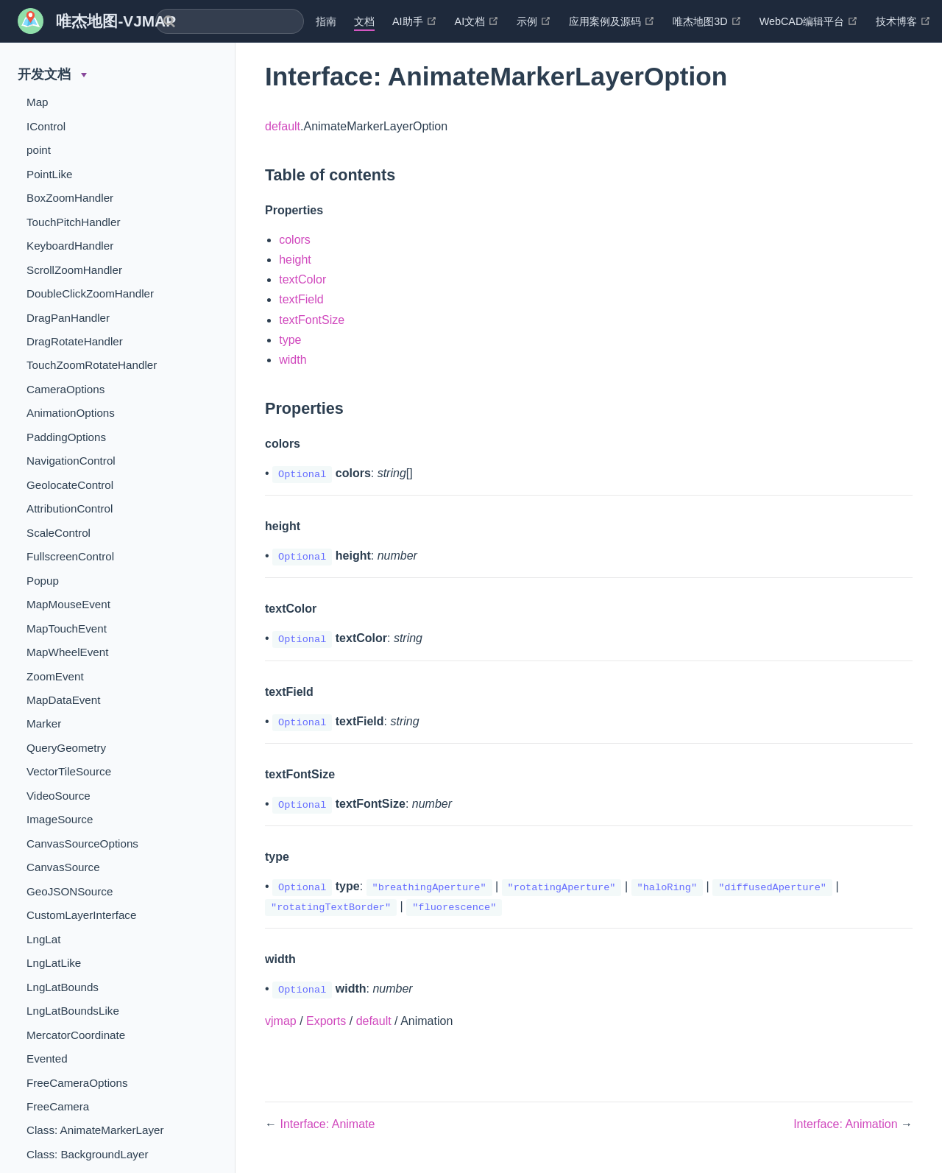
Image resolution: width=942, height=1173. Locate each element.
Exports (326, 1021)
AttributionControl (69, 508)
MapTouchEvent (66, 628)
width (292, 359)
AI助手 (414, 21)
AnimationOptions (70, 412)
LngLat (43, 939)
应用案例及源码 (612, 21)
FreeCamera (57, 1106)
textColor (302, 279)
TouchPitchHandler (73, 222)
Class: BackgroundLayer (87, 1154)
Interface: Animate (327, 1124)
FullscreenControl (70, 556)
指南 (326, 21)
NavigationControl (71, 460)
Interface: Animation (847, 1124)
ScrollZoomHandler (74, 270)
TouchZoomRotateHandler (91, 365)
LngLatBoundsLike (72, 1010)
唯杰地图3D (707, 21)
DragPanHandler (68, 317)
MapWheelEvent (67, 652)
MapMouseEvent (68, 604)
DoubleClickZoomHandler (90, 293)
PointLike (49, 174)
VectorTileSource (68, 771)
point (38, 150)
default (282, 126)
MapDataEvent (63, 700)
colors (295, 239)
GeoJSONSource (69, 891)
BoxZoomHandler (69, 197)
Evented (47, 1058)
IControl (45, 126)
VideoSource (58, 795)
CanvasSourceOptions (82, 843)
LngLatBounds (62, 987)
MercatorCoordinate (75, 1035)
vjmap (281, 1021)
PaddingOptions (66, 437)
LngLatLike (53, 963)
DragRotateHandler (74, 341)
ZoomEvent (55, 676)
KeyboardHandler (69, 245)
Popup (42, 580)
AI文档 (477, 21)
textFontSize (311, 320)
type (290, 340)
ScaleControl (58, 532)
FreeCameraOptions (77, 1083)
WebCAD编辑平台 (809, 21)
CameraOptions (65, 389)
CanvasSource (63, 867)
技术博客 (903, 21)
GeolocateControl (69, 485)
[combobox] (229, 21)
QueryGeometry (66, 748)
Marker (43, 723)
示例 (534, 21)
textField (301, 299)
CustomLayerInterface (81, 915)
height (295, 259)
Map (37, 102)
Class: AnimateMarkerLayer (95, 1130)
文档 (364, 21)
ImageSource (59, 819)
